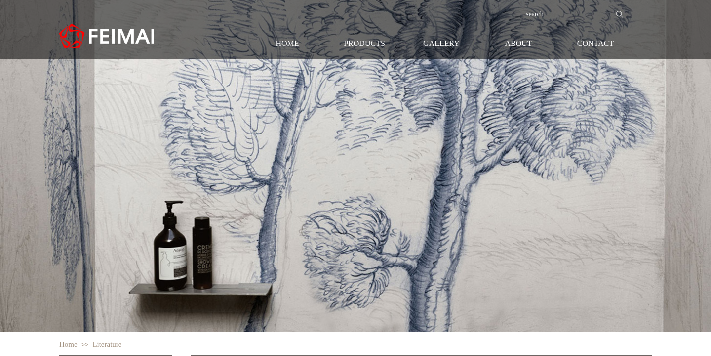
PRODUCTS (364, 43)
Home (68, 344)
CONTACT (595, 43)
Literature (106, 344)
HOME (287, 43)
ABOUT (518, 43)
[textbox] (565, 14)
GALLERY (441, 43)
